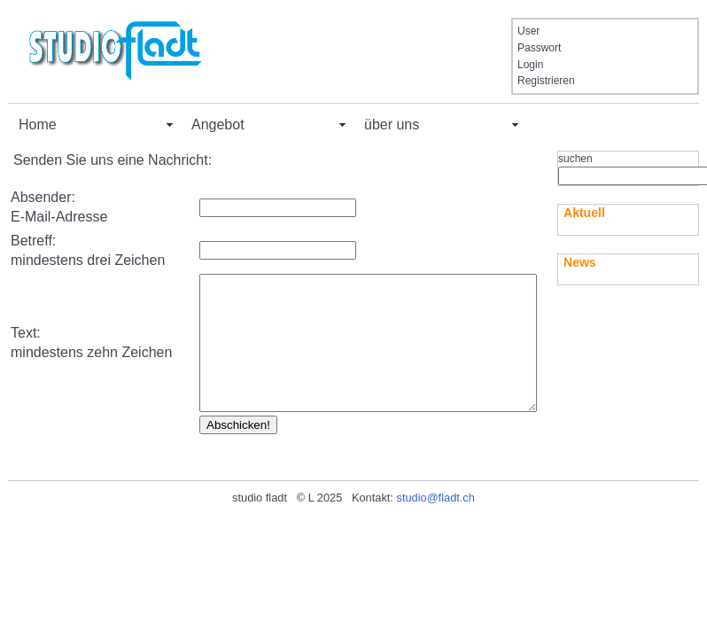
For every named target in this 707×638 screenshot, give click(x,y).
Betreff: (33, 240)
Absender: (43, 197)
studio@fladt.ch (435, 543)
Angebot (218, 124)
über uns (391, 124)
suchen (575, 158)
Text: (26, 355)
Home (38, 124)
